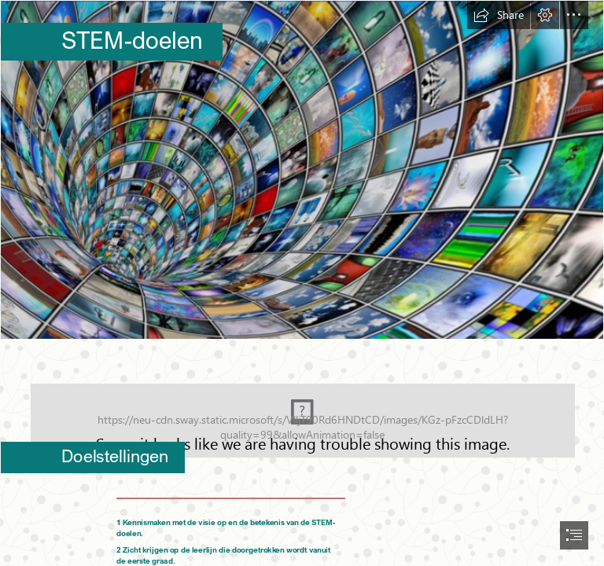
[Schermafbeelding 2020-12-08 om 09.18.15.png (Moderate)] (302, 410)
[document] (302, 283)
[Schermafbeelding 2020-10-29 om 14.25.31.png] (302, 170)
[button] (498, 15)
